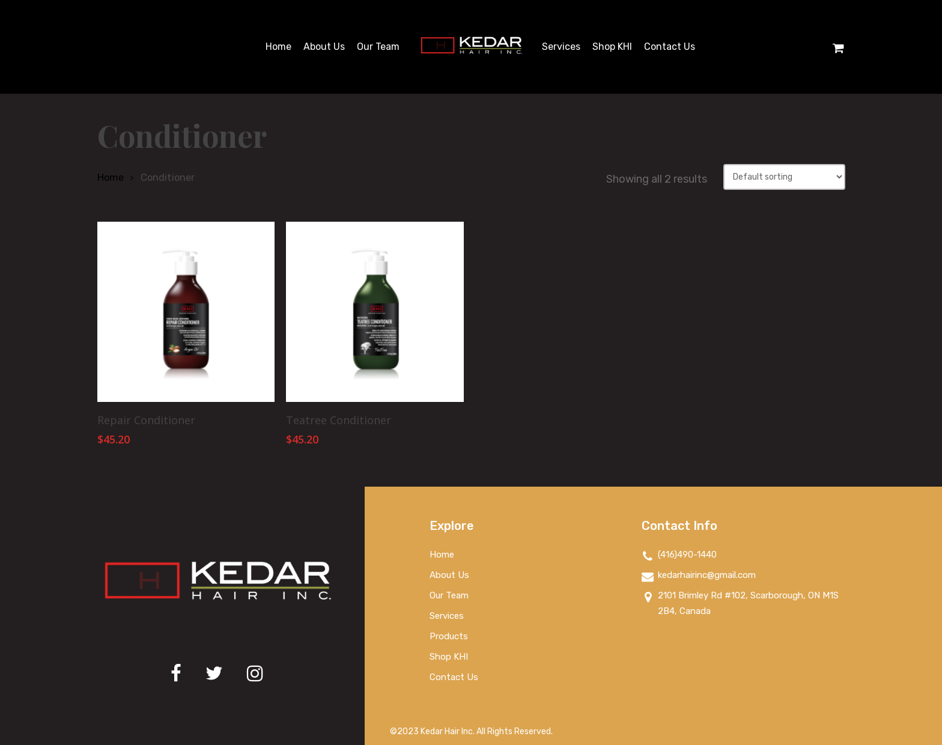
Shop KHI (449, 656)
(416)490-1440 (679, 555)
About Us (449, 575)
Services (447, 615)
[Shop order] (784, 177)
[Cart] (838, 46)
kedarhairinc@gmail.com (699, 576)
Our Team (449, 595)
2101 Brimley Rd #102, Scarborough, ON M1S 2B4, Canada (740, 603)
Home (110, 177)
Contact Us (454, 677)
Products (449, 636)
